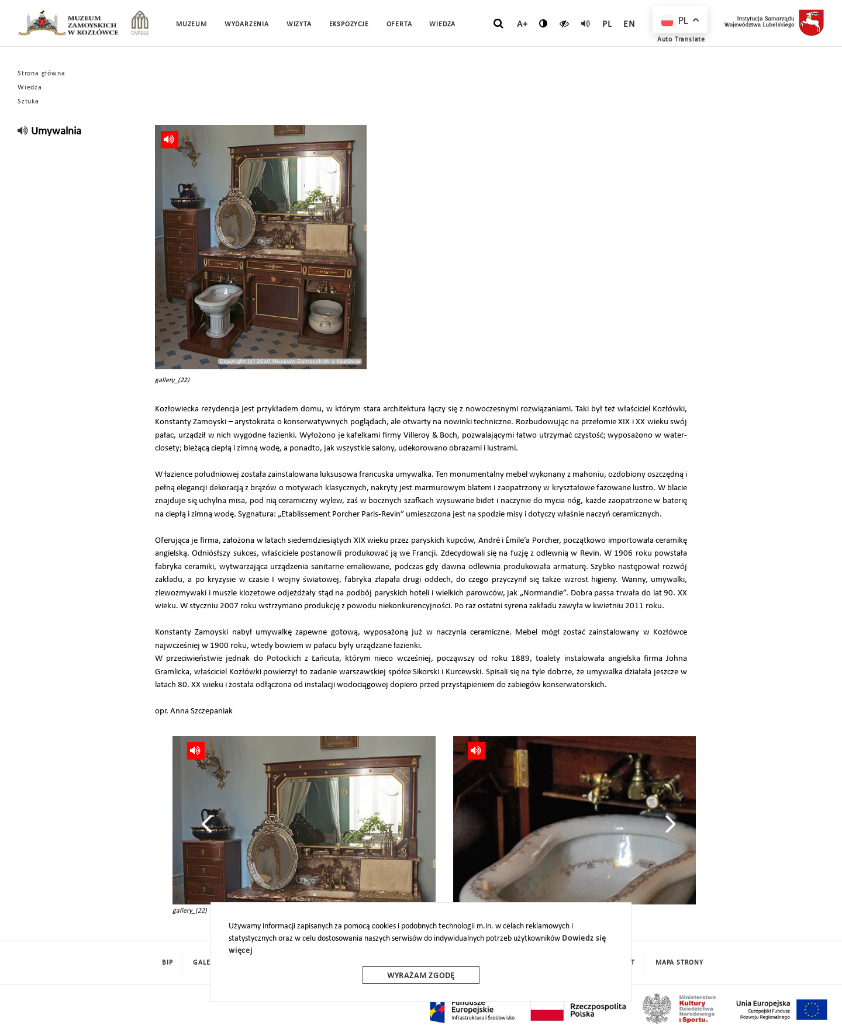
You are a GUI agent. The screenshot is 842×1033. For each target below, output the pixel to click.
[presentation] (207, 824)
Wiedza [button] (442, 24)
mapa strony (679, 962)
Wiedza (30, 87)
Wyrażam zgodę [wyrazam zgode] (421, 976)
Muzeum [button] (191, 24)
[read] (586, 23)
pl (607, 24)
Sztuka (28, 101)
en (629, 24)
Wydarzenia (247, 24)
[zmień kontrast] (543, 23)
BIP (167, 962)
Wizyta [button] (299, 24)
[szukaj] (498, 24)
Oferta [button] (399, 24)
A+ (522, 24)
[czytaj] (565, 23)
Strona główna (41, 73)
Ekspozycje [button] (349, 24)
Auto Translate (681, 39)
